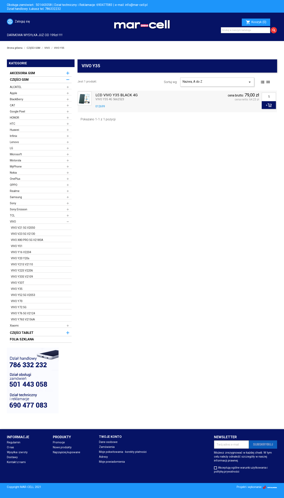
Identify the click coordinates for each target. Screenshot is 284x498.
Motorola (15, 160)
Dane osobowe (108, 442)
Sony (13, 203)
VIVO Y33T (17, 282)
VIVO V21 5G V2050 (23, 227)
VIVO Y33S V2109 (22, 276)
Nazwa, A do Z (217, 82)
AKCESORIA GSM (22, 73)
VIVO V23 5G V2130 (23, 233)
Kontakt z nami (16, 462)
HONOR (14, 117)
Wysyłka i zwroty (17, 452)
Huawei (14, 129)
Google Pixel (17, 111)
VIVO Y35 (16, 288)
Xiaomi (14, 325)
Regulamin (13, 442)
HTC (12, 123)
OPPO (13, 184)
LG (11, 148)
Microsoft (16, 154)
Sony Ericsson (18, 209)
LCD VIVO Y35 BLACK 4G (116, 95)
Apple (13, 93)
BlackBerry (16, 99)
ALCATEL (15, 87)
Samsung (16, 197)
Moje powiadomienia (112, 461)
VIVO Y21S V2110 (22, 264)
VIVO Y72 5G (18, 307)
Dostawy (12, 457)
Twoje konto (110, 437)
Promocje (59, 442)
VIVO (13, 221)
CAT (12, 105)
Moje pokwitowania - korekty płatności (123, 451)
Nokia (13, 172)
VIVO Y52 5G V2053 (23, 295)
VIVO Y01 (16, 246)
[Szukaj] (245, 30)
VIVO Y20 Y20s (20, 258)
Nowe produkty (62, 447)
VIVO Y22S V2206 (22, 270)
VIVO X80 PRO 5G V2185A (27, 240)
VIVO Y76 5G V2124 (23, 313)
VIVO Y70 (16, 301)
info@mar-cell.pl (136, 5)
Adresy (103, 456)
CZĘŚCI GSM (19, 79)
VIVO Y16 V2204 (21, 252)
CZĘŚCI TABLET (22, 333)
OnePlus (15, 178)
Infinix (13, 136)
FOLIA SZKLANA (22, 339)
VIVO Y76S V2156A (23, 319)
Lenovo (14, 142)
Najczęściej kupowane (66, 452)
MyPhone (16, 166)
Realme (15, 191)
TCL (12, 215)
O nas (10, 447)
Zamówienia (107, 446)
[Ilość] (269, 97)
